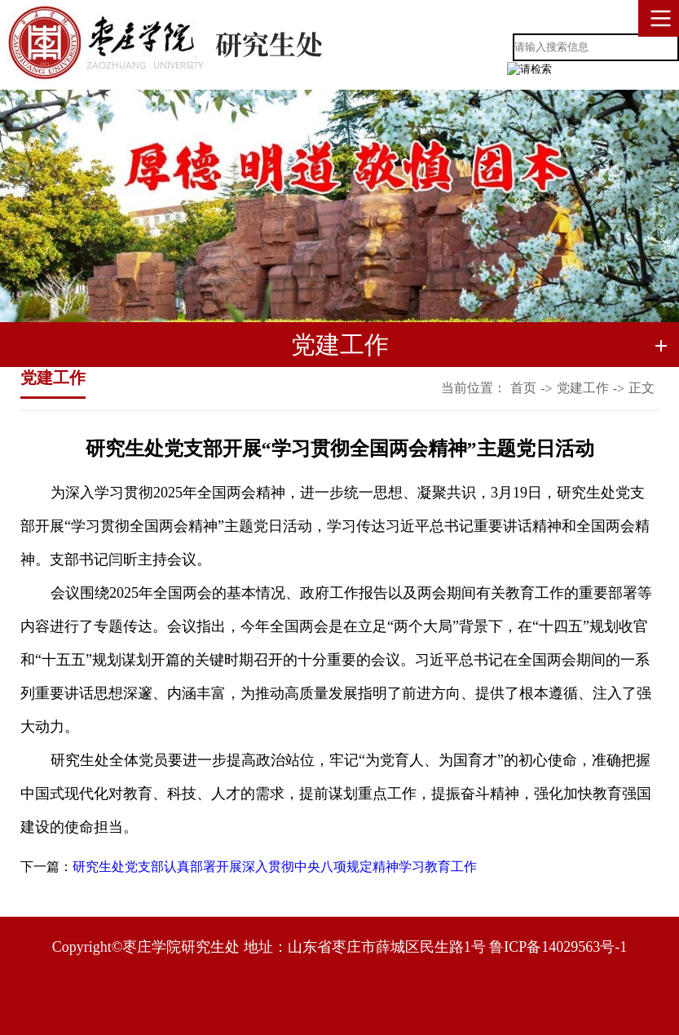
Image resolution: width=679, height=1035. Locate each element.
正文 (641, 388)
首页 (523, 388)
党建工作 (583, 388)
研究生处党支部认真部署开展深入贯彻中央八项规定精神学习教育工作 (275, 867)
